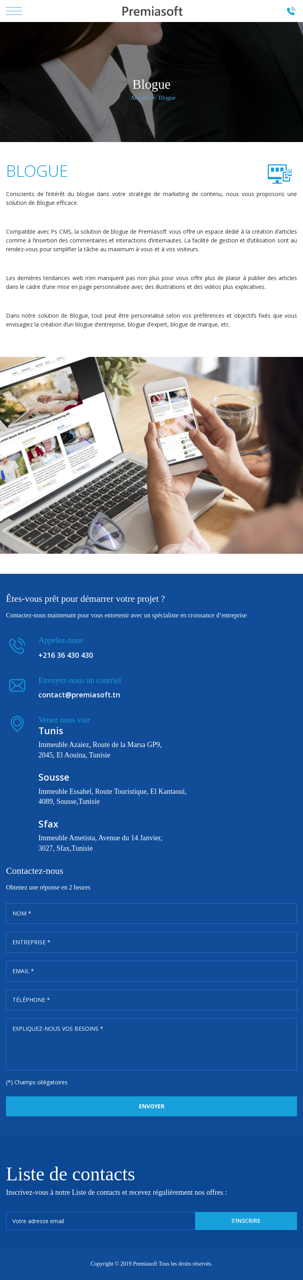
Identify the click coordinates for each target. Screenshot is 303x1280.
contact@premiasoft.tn (79, 694)
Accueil (139, 97)
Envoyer (152, 1106)
